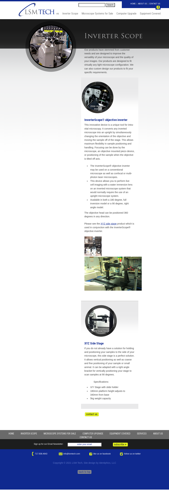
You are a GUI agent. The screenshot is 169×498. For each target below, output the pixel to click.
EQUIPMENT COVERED (120, 433)
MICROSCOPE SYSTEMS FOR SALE (60, 433)
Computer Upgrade (126, 13)
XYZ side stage (109, 223)
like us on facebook (100, 454)
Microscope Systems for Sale (97, 13)
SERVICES (142, 433)
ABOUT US (142, 4)
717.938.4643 (39, 454)
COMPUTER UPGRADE (93, 433)
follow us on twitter (130, 454)
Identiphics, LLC (107, 463)
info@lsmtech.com (69, 454)
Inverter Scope (70, 13)
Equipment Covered (150, 13)
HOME (133, 4)
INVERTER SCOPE (29, 433)
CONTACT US (154, 4)
